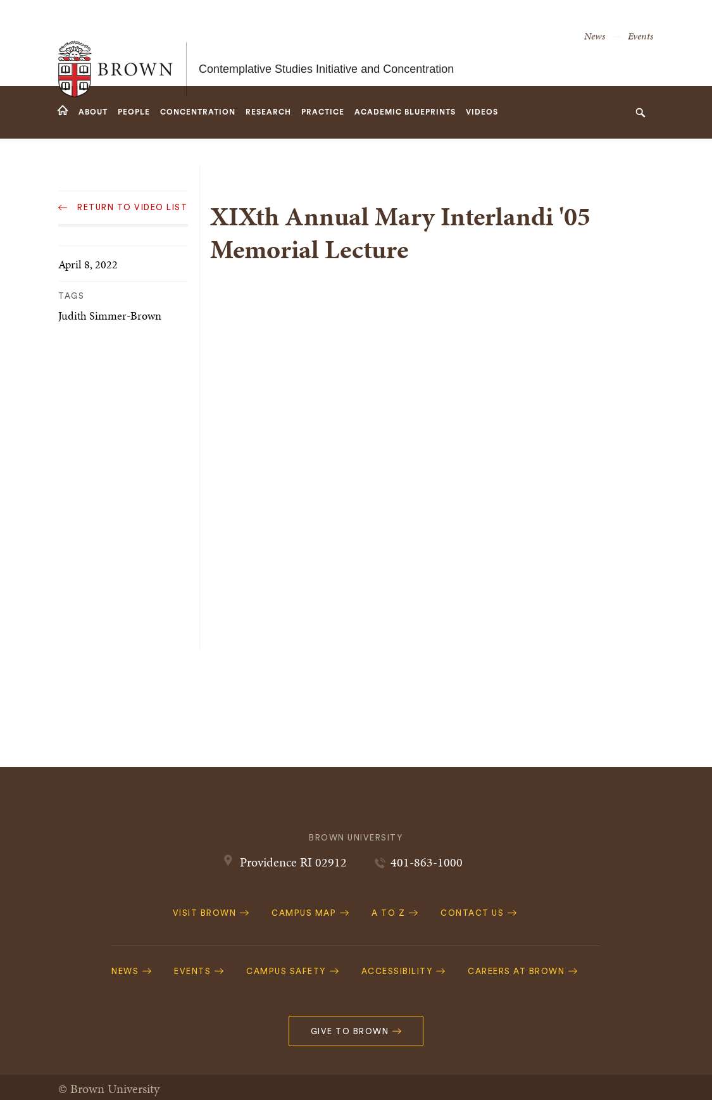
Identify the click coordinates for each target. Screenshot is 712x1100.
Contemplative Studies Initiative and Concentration (326, 43)
